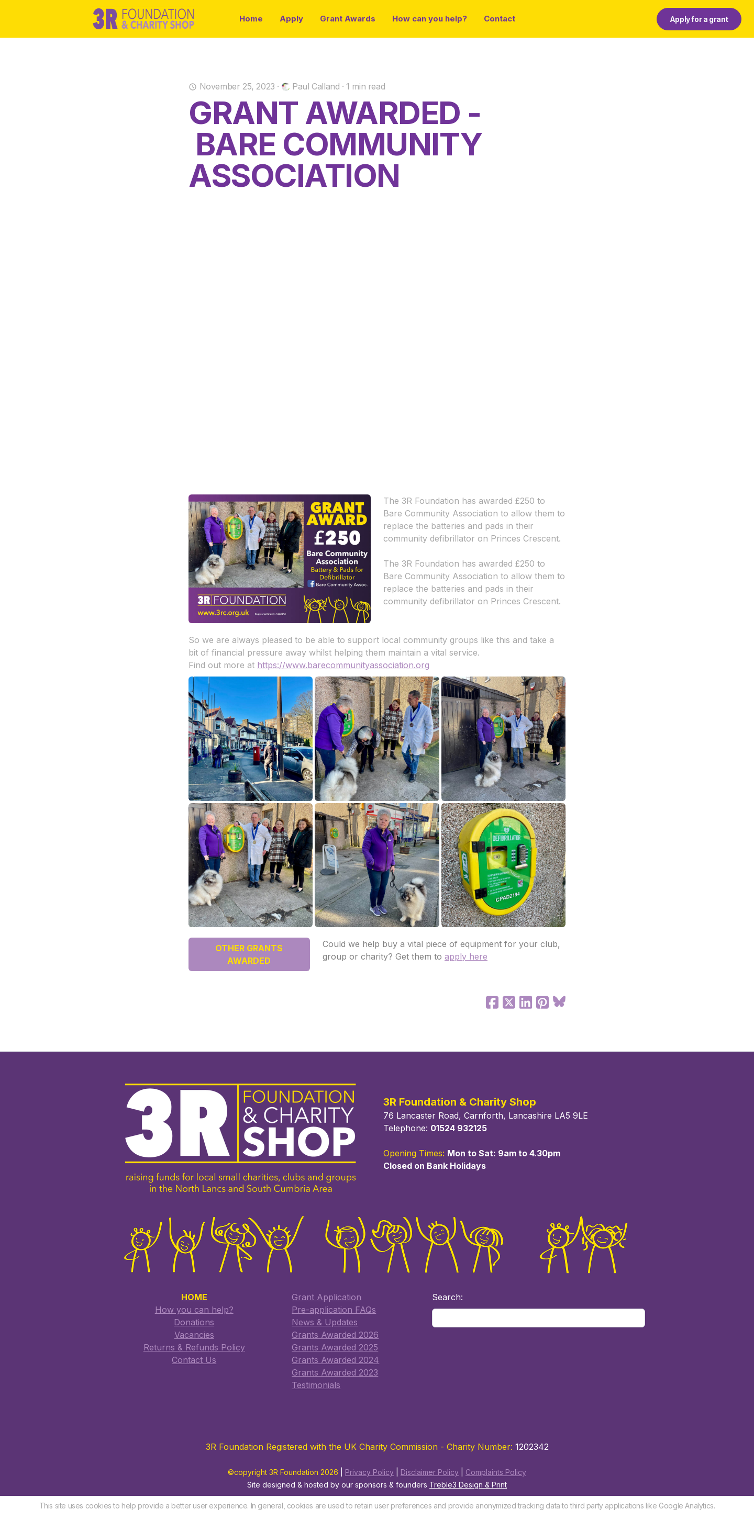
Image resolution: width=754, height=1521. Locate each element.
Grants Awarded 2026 (335, 1335)
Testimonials (316, 1385)
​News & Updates (325, 1322)
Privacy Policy (369, 1472)
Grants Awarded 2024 (335, 1360)
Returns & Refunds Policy (194, 1347)
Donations (194, 1322)
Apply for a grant (699, 19)
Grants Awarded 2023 (335, 1372)
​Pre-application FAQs (334, 1309)
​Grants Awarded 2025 (335, 1347)
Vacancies (194, 1335)
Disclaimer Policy (430, 1472)
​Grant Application (326, 1297)
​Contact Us (194, 1360)
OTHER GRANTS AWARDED (249, 954)
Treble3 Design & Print (468, 1484)
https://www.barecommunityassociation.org (343, 665)
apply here (466, 956)
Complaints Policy (495, 1472)
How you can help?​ (194, 1309)
